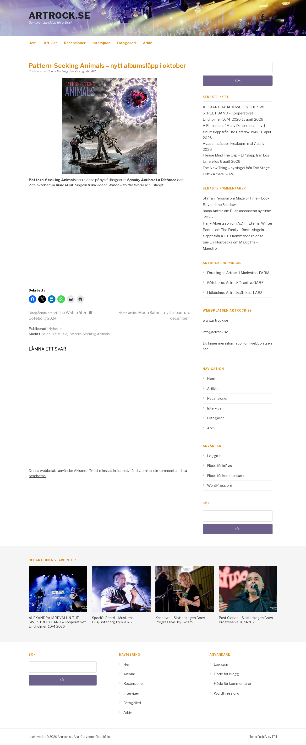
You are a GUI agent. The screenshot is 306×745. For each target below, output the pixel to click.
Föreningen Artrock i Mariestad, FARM (238, 273)
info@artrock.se (215, 332)
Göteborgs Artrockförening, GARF (235, 283)
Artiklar (50, 43)
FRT (274, 737)
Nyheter (55, 329)
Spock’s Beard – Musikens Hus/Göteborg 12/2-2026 (113, 620)
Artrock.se (59, 15)
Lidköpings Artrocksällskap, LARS (234, 293)
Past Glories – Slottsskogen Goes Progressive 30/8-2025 (246, 620)
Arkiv (147, 43)
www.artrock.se (215, 320)
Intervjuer (101, 43)
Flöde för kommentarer (226, 476)
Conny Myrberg (58, 71)
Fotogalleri (126, 43)
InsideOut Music (54, 334)
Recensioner (75, 43)
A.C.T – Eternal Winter (254, 223)
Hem (33, 43)
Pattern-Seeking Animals (89, 334)
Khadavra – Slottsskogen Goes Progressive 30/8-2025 (180, 620)
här (205, 349)
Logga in (214, 456)
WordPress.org (219, 485)
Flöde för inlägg (219, 466)
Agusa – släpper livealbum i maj (228, 143)
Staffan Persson (216, 198)
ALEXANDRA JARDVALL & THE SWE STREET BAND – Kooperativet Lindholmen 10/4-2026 (234, 113)
